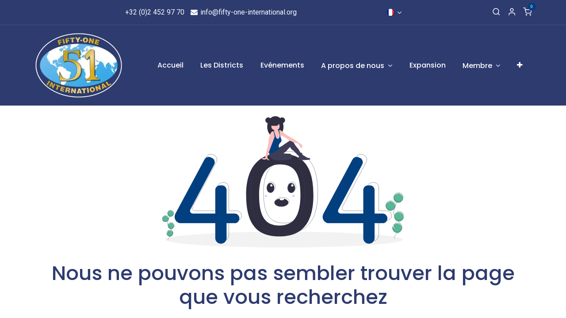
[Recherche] (496, 12)
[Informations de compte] (512, 12)
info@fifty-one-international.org (243, 12)
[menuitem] (170, 65)
